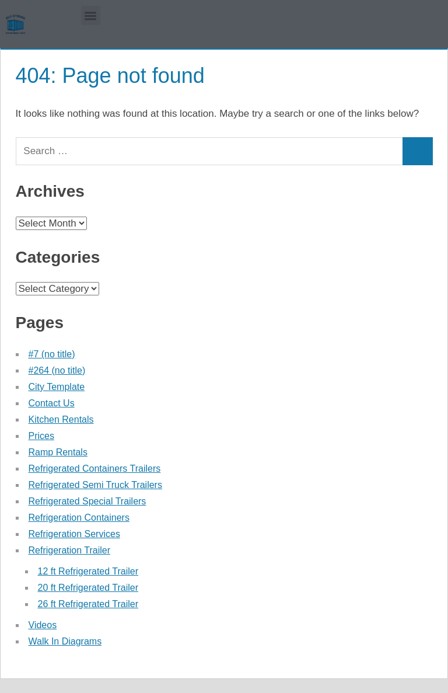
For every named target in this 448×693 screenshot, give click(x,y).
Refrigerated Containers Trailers (95, 468)
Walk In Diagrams (65, 641)
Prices (41, 436)
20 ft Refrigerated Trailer (88, 588)
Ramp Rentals (58, 452)
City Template (57, 387)
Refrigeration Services (74, 534)
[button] (90, 15)
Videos (43, 625)
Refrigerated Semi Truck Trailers (95, 485)
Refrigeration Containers (79, 518)
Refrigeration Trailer (70, 550)
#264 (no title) (57, 370)
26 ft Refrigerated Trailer (88, 604)
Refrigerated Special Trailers (87, 501)
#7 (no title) (52, 354)
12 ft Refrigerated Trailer (88, 571)
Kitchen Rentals (61, 419)
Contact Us (52, 403)
